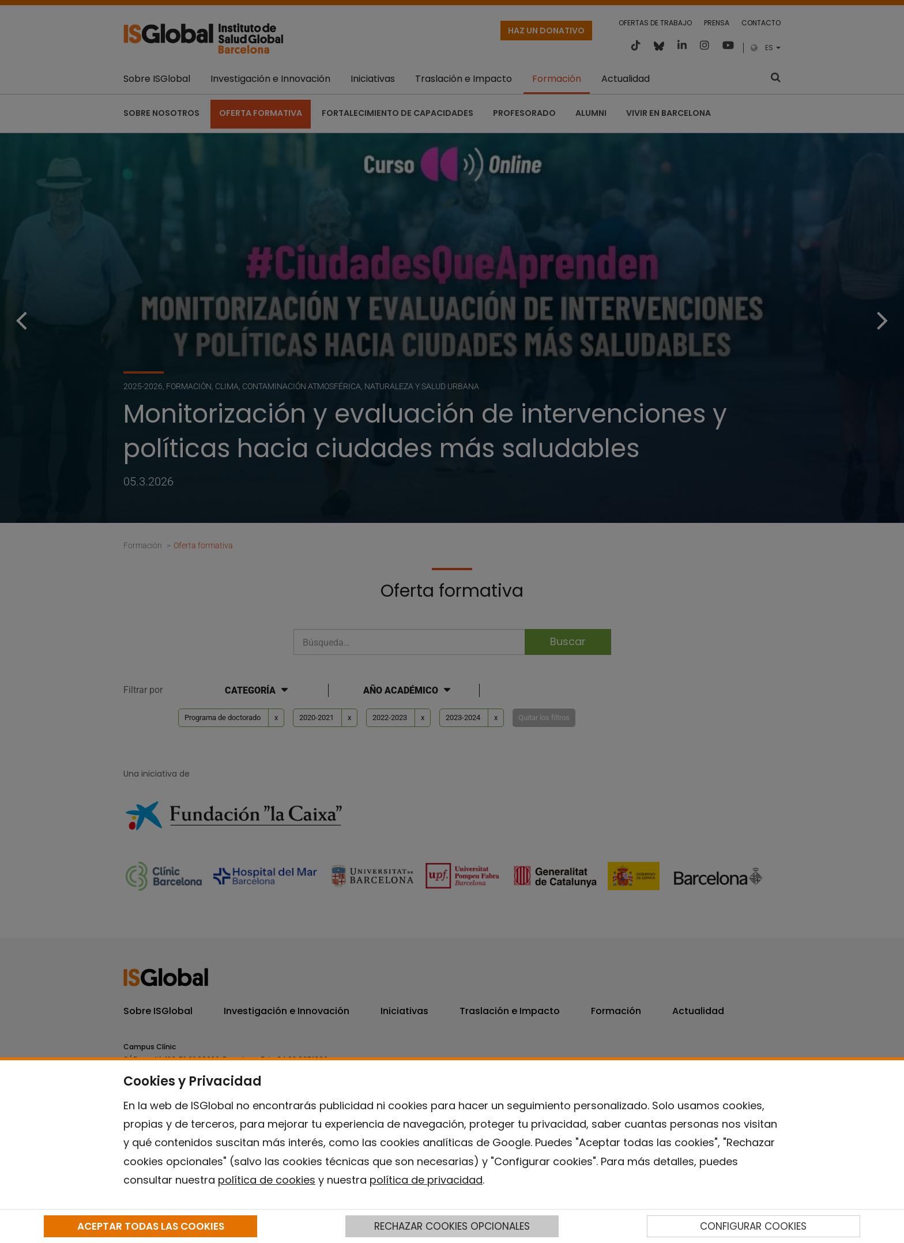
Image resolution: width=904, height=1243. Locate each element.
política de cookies (266, 1180)
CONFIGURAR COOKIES (753, 1226)
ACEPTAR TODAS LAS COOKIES (150, 1226)
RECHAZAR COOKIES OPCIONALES (452, 1226)
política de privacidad (426, 1180)
